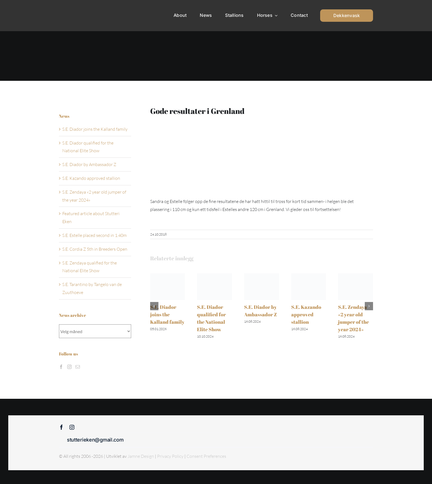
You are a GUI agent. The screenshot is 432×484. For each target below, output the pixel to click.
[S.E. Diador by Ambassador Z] (261, 276)
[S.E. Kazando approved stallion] (308, 276)
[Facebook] (61, 367)
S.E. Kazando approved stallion (306, 314)
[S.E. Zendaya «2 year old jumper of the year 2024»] (355, 276)
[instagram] (71, 427)
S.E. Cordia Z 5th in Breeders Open (94, 249)
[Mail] (77, 367)
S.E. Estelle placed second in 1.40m (94, 235)
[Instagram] (69, 367)
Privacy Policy (170, 456)
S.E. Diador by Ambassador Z (89, 164)
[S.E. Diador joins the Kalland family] (167, 276)
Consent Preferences (206, 456)
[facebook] (61, 427)
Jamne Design (141, 456)
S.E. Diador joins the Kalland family (167, 314)
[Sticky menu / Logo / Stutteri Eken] (73, 8)
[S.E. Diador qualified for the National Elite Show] (214, 276)
